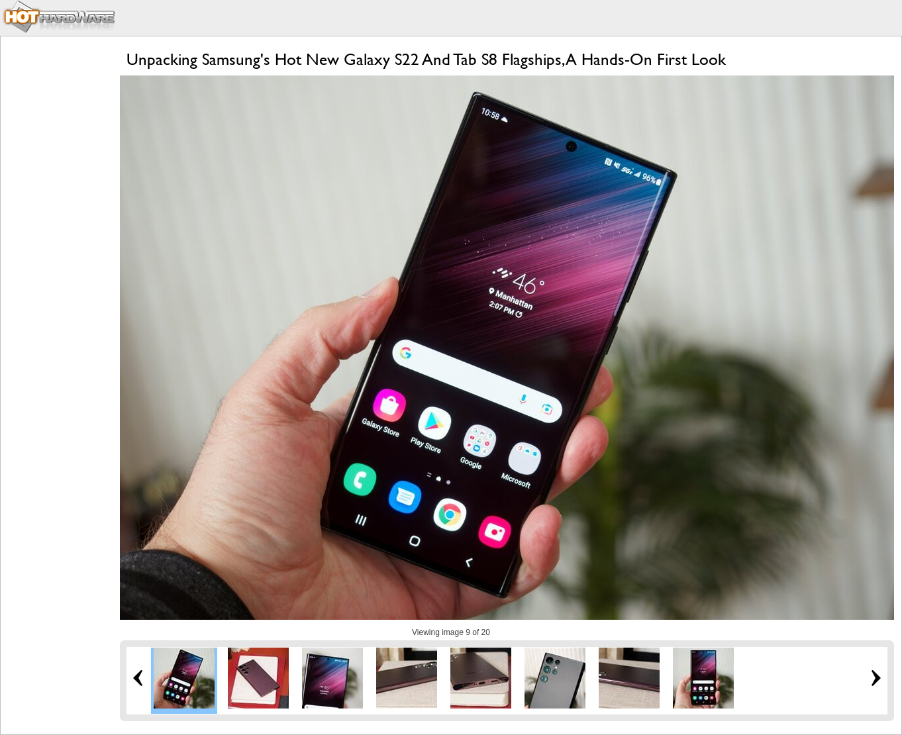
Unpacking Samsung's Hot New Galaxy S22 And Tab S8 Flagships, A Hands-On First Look (426, 59)
